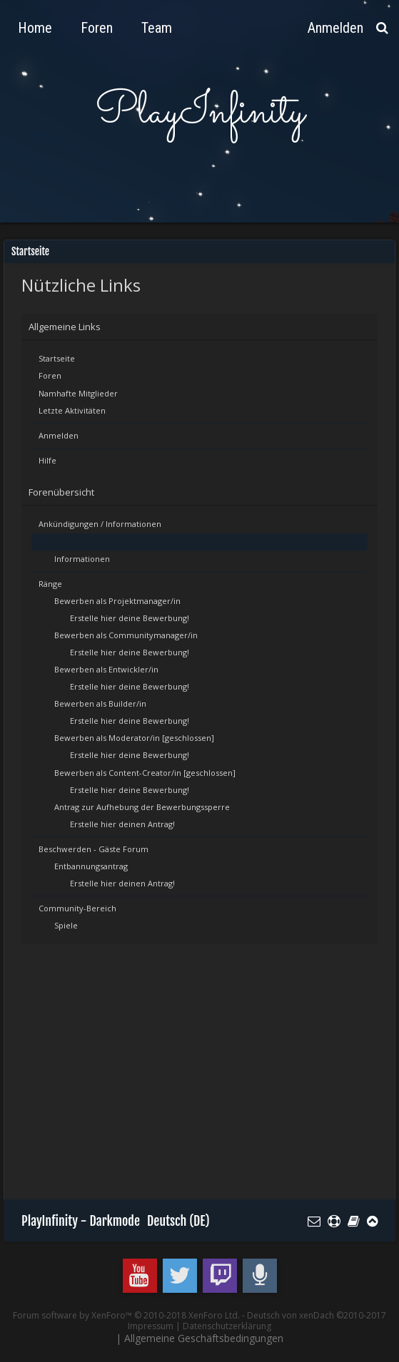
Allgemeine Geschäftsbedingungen (203, 1338)
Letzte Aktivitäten (72, 410)
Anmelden (59, 435)
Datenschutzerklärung (227, 1326)
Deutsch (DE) (178, 1221)
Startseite (57, 358)
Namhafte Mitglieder (78, 393)
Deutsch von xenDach (316, 1315)
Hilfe (47, 460)
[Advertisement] (210, 1078)
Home (35, 27)
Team (156, 27)
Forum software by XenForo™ (126, 1315)
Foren (50, 375)
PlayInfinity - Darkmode (80, 1221)
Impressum (150, 1326)
